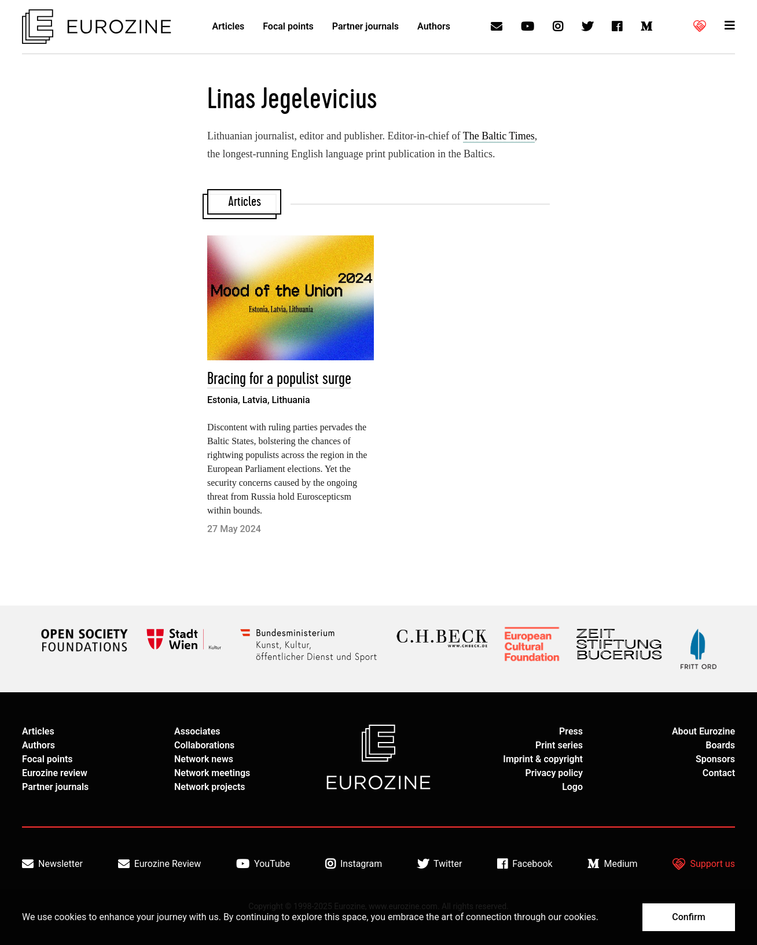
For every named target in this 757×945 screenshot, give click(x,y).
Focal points (288, 26)
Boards (720, 745)
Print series (559, 745)
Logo (572, 786)
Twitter (439, 864)
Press (571, 731)
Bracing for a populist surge (279, 379)
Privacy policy (554, 772)
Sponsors (715, 759)
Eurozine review (54, 772)
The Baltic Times (499, 136)
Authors (433, 26)
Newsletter (52, 864)
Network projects (209, 786)
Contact (719, 772)
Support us (704, 864)
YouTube (263, 864)
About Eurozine (703, 731)
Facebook (524, 864)
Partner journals (365, 26)
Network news (203, 759)
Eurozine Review (159, 864)
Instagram (353, 864)
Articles (228, 26)
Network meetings (212, 772)
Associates (197, 731)
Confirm (688, 916)
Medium (612, 864)
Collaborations (204, 745)
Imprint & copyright (543, 759)
